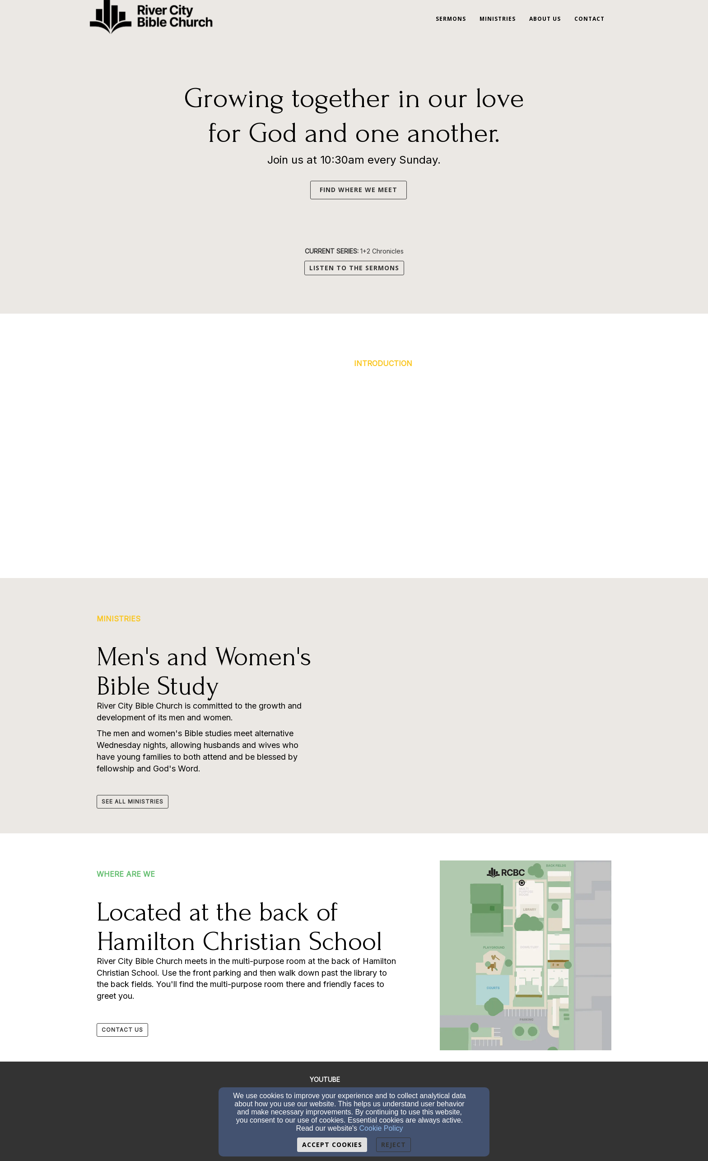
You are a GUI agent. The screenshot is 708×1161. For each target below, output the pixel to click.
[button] (305, 189)
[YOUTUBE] (325, 1079)
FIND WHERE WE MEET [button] (358, 189)
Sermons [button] (451, 19)
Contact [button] (589, 19)
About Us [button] (545, 19)
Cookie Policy (381, 1128)
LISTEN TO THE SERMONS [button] (354, 267)
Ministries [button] (498, 19)
